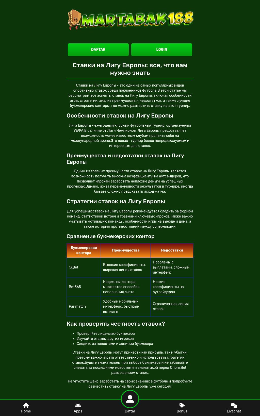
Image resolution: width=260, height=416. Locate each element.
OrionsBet (178, 367)
